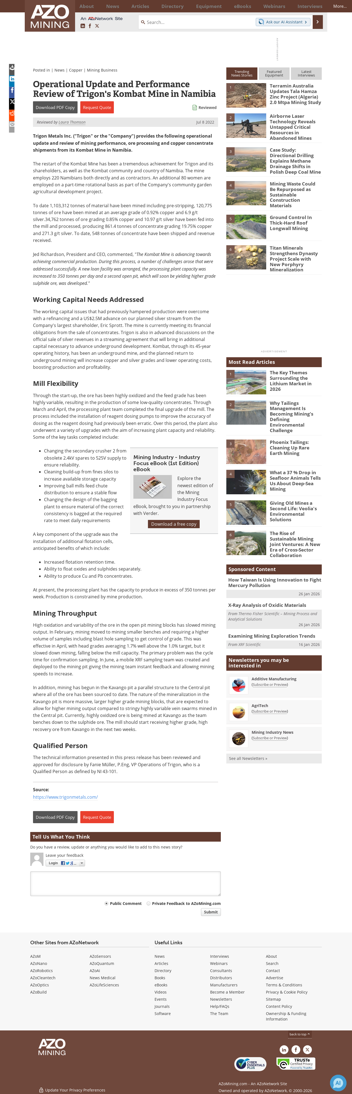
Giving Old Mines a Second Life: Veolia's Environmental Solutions (295, 486)
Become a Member (227, 992)
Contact (273, 970)
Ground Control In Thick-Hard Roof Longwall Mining (295, 212)
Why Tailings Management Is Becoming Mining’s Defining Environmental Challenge (294, 400)
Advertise (274, 977)
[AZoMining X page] (97, 26)
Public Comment (126, 903)
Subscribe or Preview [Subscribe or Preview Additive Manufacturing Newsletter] (270, 658)
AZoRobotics (41, 970)
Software (163, 1013)
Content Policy (279, 1006)
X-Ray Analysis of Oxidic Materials (263, 579)
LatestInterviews (306, 73)
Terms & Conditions (284, 984)
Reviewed (208, 107)
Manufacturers (224, 984)
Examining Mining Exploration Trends (267, 609)
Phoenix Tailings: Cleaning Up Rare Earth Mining (294, 426)
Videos (161, 992)
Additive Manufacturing (274, 652)
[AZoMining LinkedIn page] (83, 26)
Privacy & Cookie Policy (286, 992)
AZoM (35, 956)
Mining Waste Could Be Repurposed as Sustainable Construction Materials (294, 185)
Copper (75, 70)
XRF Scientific (249, 618)
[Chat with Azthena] (338, 1083)
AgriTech (260, 679)
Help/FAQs (219, 1006)
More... (314, 6)
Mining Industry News (272, 706)
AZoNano (38, 963)
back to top (300, 1034)
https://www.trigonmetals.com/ (65, 797)
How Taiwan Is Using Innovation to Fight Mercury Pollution (269, 557)
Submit (211, 912)
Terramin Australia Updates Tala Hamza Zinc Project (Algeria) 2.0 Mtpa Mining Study (295, 93)
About (271, 956)
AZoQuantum (102, 963)
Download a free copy (173, 524)
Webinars (219, 963)
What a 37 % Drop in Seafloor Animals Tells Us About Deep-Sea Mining (295, 456)
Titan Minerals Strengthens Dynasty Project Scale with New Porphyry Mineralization (295, 245)
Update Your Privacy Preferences (71, 1087)
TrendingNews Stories (241, 73)
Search (272, 963)
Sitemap (273, 999)
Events (161, 999)
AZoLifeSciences (104, 984)
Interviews (219, 956)
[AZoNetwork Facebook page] (90, 26)
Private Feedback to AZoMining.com (186, 903)
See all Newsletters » (248, 732)
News (59, 70)
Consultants (221, 970)
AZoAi (95, 970)
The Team (219, 1013)
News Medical (103, 977)
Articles (161, 963)
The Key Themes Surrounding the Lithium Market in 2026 (295, 364)
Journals (162, 1006)
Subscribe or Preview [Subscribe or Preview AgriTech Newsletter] (270, 685)
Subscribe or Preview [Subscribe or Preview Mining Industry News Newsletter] (270, 711)
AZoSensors (100, 956)
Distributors (221, 977)
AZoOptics (39, 984)
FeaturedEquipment (274, 73)
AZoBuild (38, 992)
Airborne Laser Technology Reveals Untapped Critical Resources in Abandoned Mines (295, 125)
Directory (161, 6)
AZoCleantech (43, 977)
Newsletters (221, 999)
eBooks (161, 984)
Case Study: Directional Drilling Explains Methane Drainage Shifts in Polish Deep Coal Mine (295, 154)
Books (160, 977)
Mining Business (102, 70)
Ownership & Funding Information (286, 1016)
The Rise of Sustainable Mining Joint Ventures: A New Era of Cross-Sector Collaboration (295, 519)
